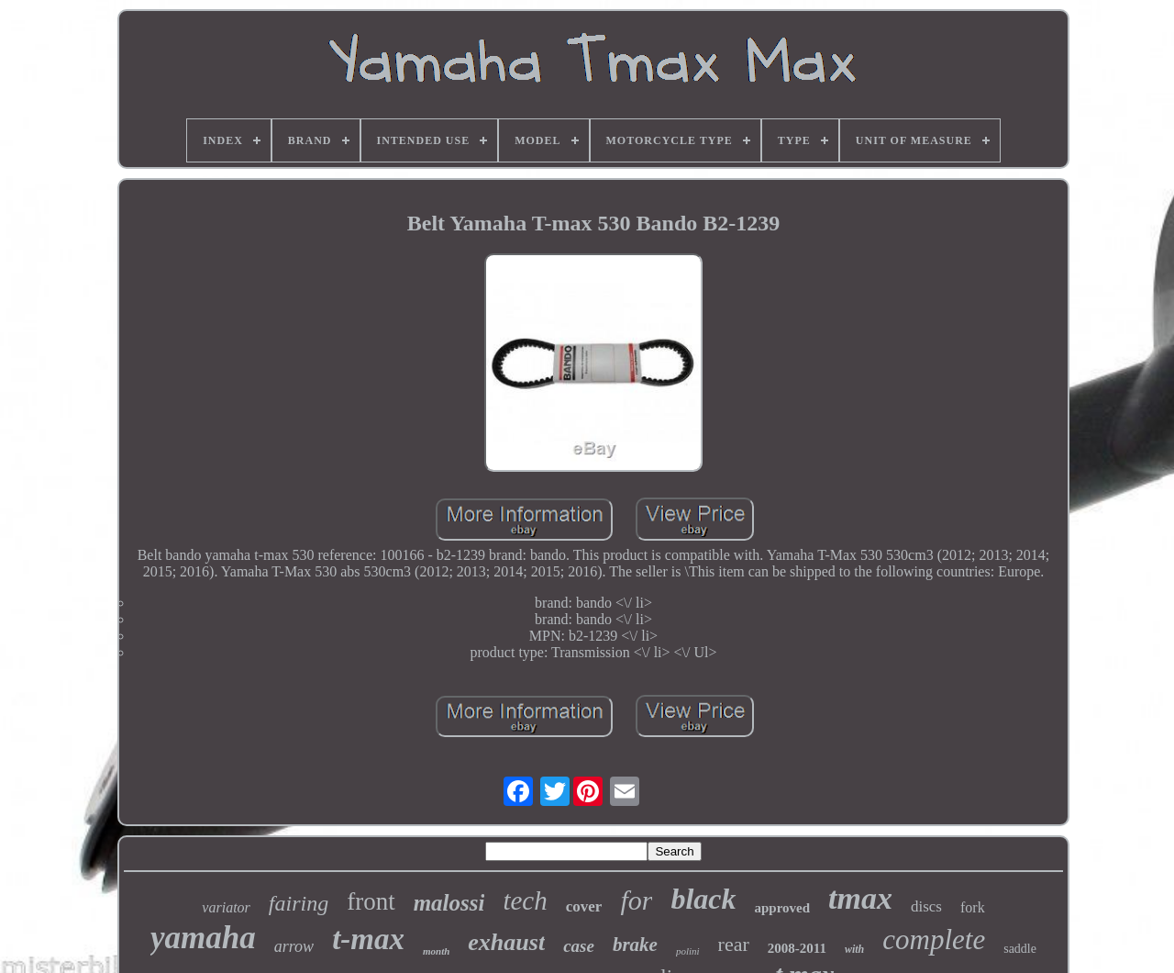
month (436, 950)
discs (926, 906)
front (370, 901)
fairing (298, 903)
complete (933, 939)
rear (733, 944)
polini (688, 950)
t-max (368, 939)
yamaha (203, 938)
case (578, 946)
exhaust (506, 942)
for (636, 900)
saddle (1019, 949)
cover (584, 906)
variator (225, 907)
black (703, 898)
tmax (860, 898)
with (854, 949)
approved (783, 907)
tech (525, 900)
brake (635, 945)
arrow (294, 946)
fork (972, 907)
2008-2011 (797, 948)
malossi (449, 902)
